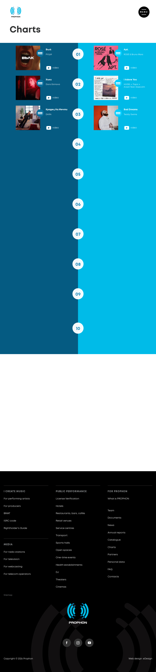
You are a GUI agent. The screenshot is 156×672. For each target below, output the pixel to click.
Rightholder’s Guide (15, 528)
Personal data (116, 562)
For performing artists (17, 499)
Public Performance (71, 491)
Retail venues (64, 521)
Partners (113, 554)
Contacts (113, 576)
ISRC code (10, 521)
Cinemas (61, 587)
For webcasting (13, 566)
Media (8, 544)
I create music (14, 491)
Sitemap (8, 595)
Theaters (61, 579)
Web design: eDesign (140, 659)
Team (111, 510)
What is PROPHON (118, 499)
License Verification (67, 499)
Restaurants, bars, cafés (70, 513)
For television (11, 559)
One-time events (66, 557)
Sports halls (63, 543)
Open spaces (64, 550)
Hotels (59, 506)
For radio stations (14, 552)
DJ (57, 572)
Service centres (65, 528)
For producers (12, 506)
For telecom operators (17, 574)
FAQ (110, 569)
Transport (61, 535)
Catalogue (114, 540)
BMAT (7, 513)
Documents (114, 518)
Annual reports (116, 533)
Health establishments (69, 565)
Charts (112, 547)
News (111, 525)
